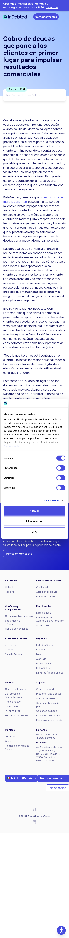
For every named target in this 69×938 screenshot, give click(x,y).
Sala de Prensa (13, 654)
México (40, 654)
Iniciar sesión (57, 788)
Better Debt (12, 706)
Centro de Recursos (16, 689)
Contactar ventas (46, 17)
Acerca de (11, 644)
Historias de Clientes (17, 715)
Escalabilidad (43, 612)
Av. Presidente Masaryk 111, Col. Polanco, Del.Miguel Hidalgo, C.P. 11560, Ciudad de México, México (49, 754)
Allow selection (34, 521)
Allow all (34, 510)
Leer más (52, 7)
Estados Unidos (45, 644)
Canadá (40, 649)
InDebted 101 (12, 710)
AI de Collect (43, 625)
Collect (9, 587)
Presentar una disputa (49, 693)
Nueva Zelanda (44, 663)
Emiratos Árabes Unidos (50, 672)
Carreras (10, 649)
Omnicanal (42, 587)
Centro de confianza (16, 628)
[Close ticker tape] (65, 5)
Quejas (9, 741)
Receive (9, 591)
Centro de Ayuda (45, 689)
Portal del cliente (46, 596)
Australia (41, 658)
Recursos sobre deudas (50, 720)
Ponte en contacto (19, 553)
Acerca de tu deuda (47, 698)
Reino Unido (43, 668)
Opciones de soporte (48, 715)
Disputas (10, 736)
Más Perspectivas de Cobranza (24, 95)
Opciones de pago (46, 710)
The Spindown (13, 701)
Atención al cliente (47, 591)
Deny (34, 531)
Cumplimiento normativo (19, 616)
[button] (61, 930)
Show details (51, 500)
